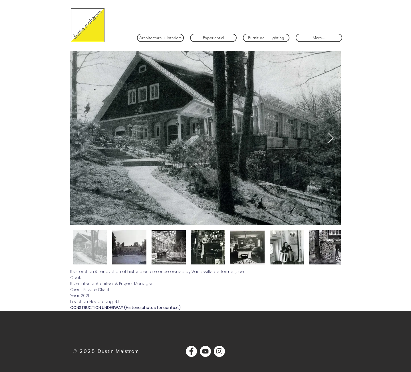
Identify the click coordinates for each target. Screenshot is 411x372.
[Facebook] (191, 351)
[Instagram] (219, 351)
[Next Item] (331, 138)
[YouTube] (205, 351)
